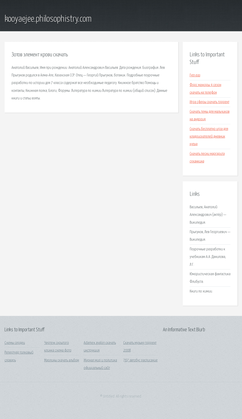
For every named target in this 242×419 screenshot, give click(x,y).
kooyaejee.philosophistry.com (48, 19)
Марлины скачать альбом (61, 360)
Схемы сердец (15, 343)
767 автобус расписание (140, 360)
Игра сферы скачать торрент (209, 102)
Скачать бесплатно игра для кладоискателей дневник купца (209, 136)
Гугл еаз (195, 75)
